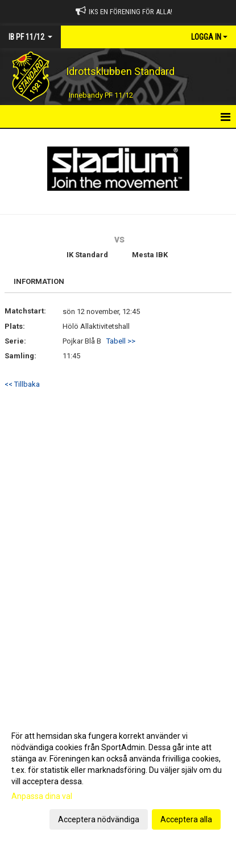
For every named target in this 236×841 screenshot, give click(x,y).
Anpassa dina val (41, 796)
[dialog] (118, 777)
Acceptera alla (186, 819)
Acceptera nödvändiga (98, 819)
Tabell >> (120, 341)
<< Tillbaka (22, 384)
